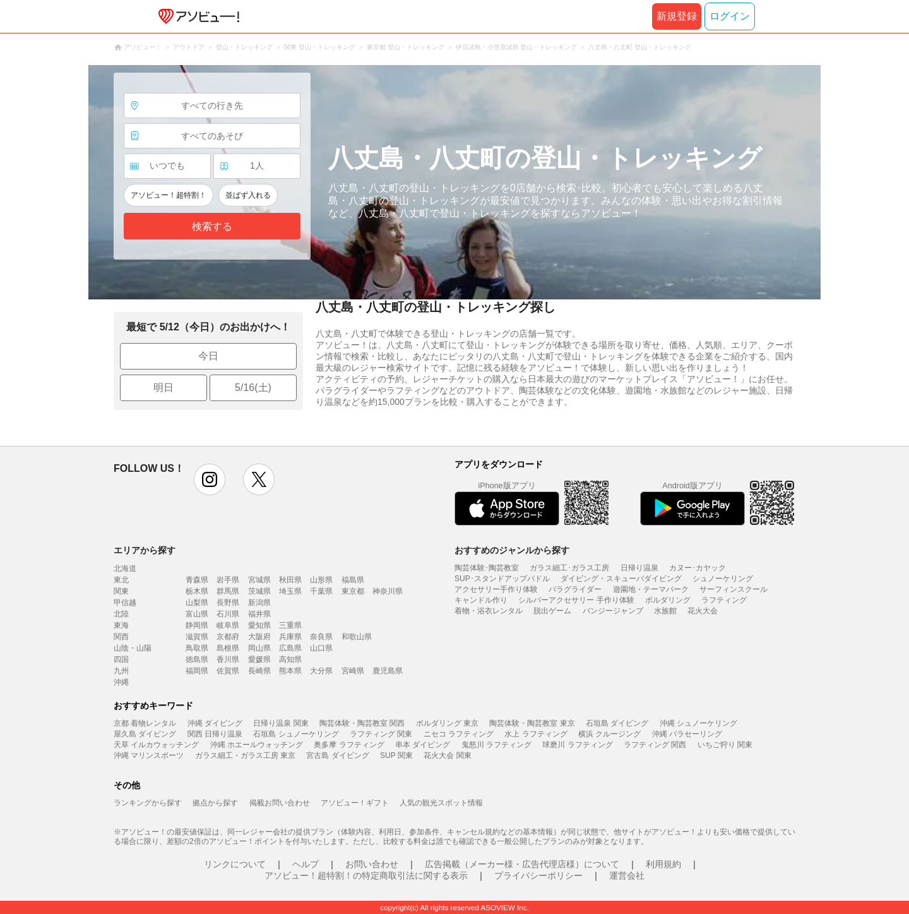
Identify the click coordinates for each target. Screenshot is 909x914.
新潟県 (259, 602)
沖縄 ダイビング (214, 723)
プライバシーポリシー (538, 875)
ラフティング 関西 (655, 744)
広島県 (290, 648)
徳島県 (197, 659)
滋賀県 (197, 636)
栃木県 (197, 591)
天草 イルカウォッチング (156, 744)
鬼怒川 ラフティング (496, 744)
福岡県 (197, 670)
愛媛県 (259, 659)
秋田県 (290, 579)
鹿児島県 (387, 670)
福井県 (259, 614)
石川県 (228, 614)
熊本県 (290, 670)
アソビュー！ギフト (355, 802)
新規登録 (676, 16)
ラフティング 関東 (381, 734)
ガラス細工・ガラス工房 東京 (245, 755)
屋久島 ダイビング (145, 734)
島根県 (228, 648)
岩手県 (228, 579)
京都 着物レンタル (145, 723)
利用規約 (663, 864)
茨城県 (259, 591)
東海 (121, 625)
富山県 (197, 614)
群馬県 (228, 591)
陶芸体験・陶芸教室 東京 (531, 723)
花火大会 (702, 610)
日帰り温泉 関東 (280, 723)
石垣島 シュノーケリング (295, 734)
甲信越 (125, 602)
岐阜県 (228, 625)
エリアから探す (144, 550)
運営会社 (627, 875)
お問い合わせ (371, 864)
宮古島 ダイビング (337, 755)
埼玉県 (290, 591)
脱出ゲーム (552, 610)
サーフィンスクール (733, 589)
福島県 (353, 579)
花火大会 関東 (447, 755)
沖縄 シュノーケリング (698, 723)
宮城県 (259, 579)
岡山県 (259, 648)
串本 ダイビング (422, 744)
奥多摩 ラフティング (349, 744)
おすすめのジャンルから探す (511, 550)
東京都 (353, 591)
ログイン (730, 16)
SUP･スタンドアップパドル (502, 578)
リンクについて (235, 864)
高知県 (290, 659)
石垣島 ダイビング (617, 723)
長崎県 (259, 670)
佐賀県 (228, 670)
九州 (121, 670)
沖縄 (121, 682)
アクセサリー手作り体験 (496, 589)
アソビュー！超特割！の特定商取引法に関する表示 (366, 875)
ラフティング (724, 600)
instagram (209, 479)
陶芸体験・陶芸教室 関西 (362, 723)
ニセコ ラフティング (459, 734)
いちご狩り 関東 (725, 744)
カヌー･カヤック (697, 567)
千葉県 (321, 591)
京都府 (228, 636)
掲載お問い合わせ (279, 802)
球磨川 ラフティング (577, 744)
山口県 (321, 648)
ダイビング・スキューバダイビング (621, 578)
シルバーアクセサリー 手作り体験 (576, 600)
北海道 (125, 568)
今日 (208, 356)
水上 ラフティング (535, 734)
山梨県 (197, 602)
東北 (121, 579)
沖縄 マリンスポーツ (149, 755)
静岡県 (197, 625)
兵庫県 (290, 636)
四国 (121, 659)
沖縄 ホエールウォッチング (256, 744)
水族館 (665, 610)
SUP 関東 (396, 755)
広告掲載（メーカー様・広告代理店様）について (522, 864)
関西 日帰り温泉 (214, 734)
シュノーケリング (722, 578)
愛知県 (259, 625)
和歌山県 (357, 636)
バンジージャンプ (613, 610)
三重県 (290, 625)
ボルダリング (668, 600)
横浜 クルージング (609, 734)
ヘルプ (305, 864)
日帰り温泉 (639, 567)
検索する (212, 226)
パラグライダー (575, 589)
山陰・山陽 (133, 648)
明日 (163, 387)
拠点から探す (215, 802)
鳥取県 (197, 648)
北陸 (121, 614)
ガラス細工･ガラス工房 (569, 567)
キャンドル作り (481, 600)
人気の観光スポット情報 (441, 802)
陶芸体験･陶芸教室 (486, 567)
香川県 (228, 659)
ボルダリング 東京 (447, 723)
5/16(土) (253, 387)
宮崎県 (353, 670)
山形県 (321, 579)
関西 (121, 636)
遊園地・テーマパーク (651, 589)
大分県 (321, 670)
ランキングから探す (148, 802)
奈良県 (321, 636)
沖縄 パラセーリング (687, 734)
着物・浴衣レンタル (488, 610)
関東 (121, 591)
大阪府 (259, 636)
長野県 (228, 602)
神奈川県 (387, 591)
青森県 (197, 579)
